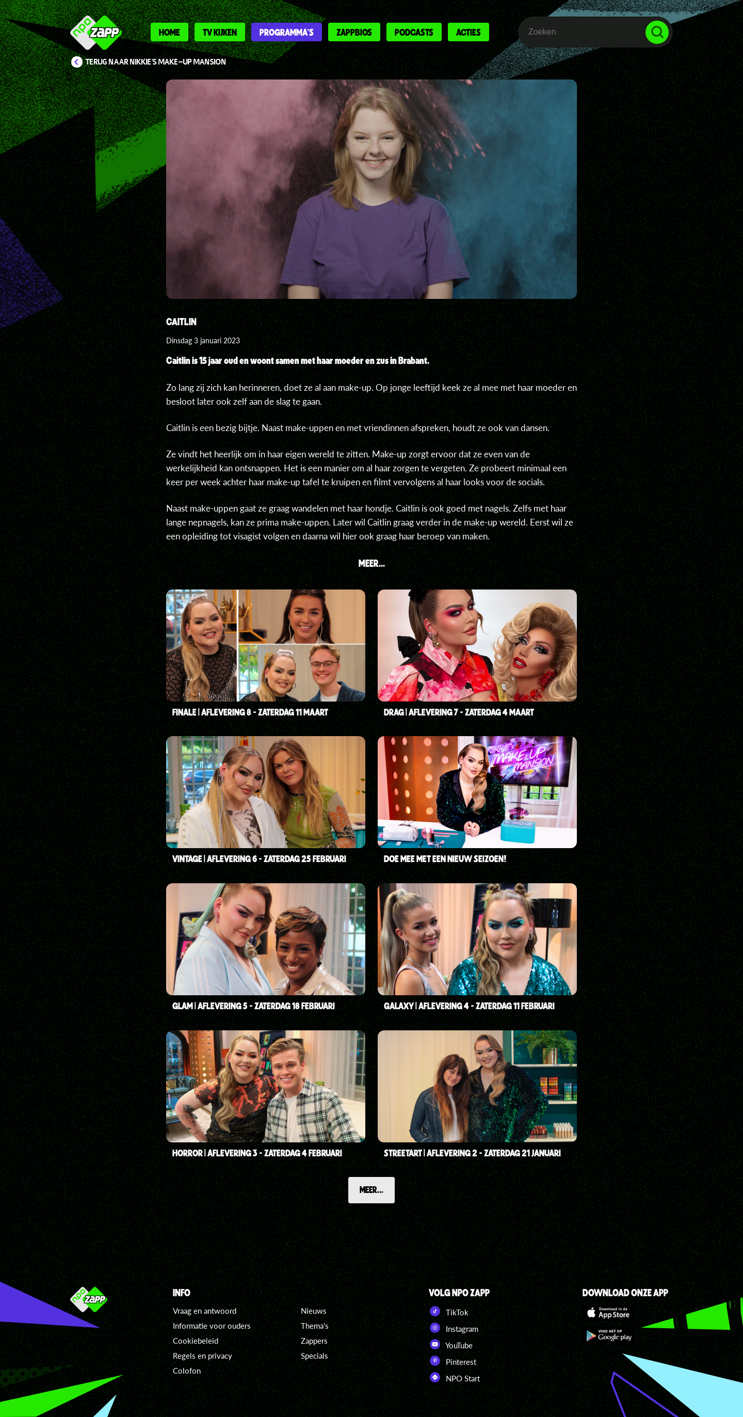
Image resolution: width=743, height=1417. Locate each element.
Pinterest (452, 1361)
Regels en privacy (202, 1355)
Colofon (187, 1370)
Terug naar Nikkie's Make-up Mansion (156, 62)
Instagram (453, 1328)
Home (169, 32)
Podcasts (414, 32)
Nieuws (314, 1310)
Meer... (371, 1189)
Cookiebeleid (195, 1340)
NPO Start (454, 1377)
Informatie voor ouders (212, 1325)
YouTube (451, 1344)
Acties (468, 32)
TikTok (449, 1311)
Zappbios (354, 32)
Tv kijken (220, 32)
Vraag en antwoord (204, 1310)
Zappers (314, 1340)
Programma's (287, 32)
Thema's (315, 1325)
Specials (314, 1355)
